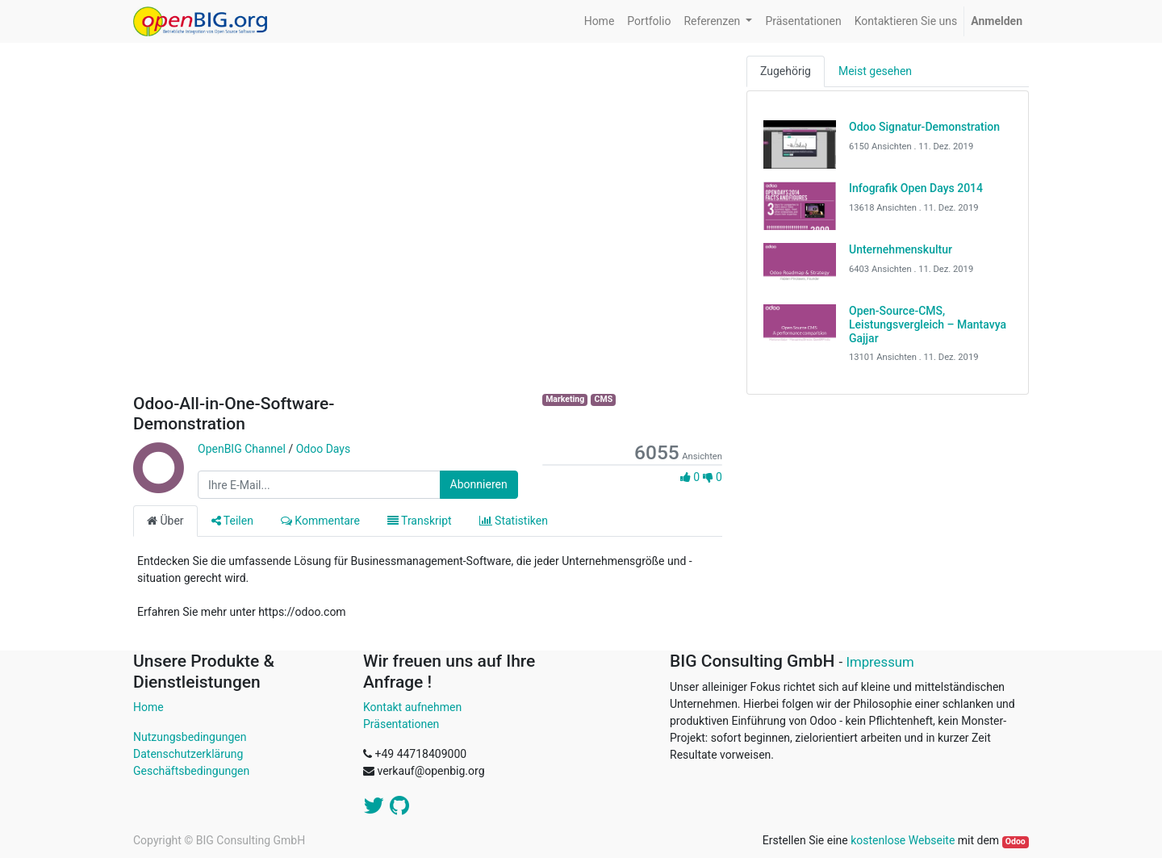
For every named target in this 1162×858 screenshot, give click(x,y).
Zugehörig (785, 71)
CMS (604, 399)
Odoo (1015, 841)
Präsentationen (401, 724)
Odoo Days (323, 448)
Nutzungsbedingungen (189, 736)
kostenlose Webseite (903, 840)
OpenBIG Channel (242, 448)
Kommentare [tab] (320, 520)
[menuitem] (599, 21)
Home (148, 707)
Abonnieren (479, 484)
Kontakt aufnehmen (412, 707)
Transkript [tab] (419, 520)
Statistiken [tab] (513, 520)
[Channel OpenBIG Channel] (157, 485)
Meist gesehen (875, 71)
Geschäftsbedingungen (191, 770)
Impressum (879, 662)
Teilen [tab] (232, 520)
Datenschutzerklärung (188, 753)
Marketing (564, 399)
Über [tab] (165, 520)
